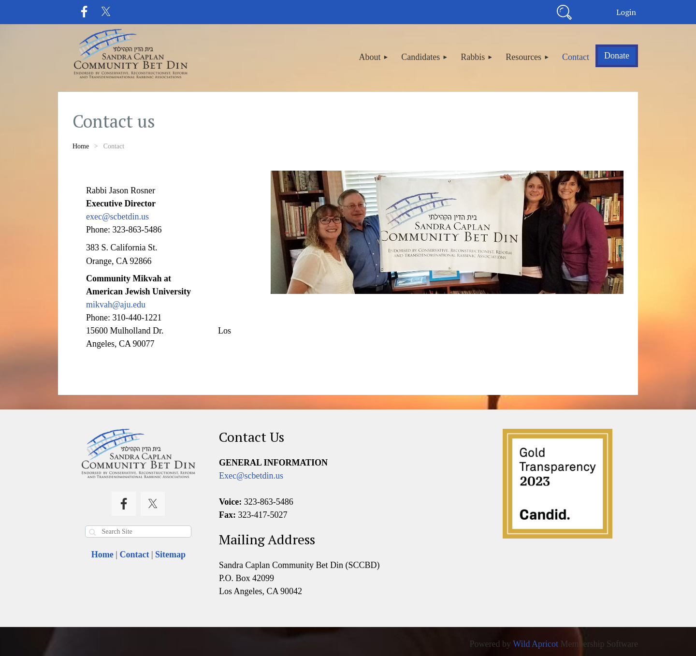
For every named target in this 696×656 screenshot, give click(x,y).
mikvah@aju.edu (115, 304)
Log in (626, 12)
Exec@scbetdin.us (251, 476)
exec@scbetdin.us (117, 216)
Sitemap (170, 554)
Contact (134, 554)
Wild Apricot (535, 644)
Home (80, 146)
